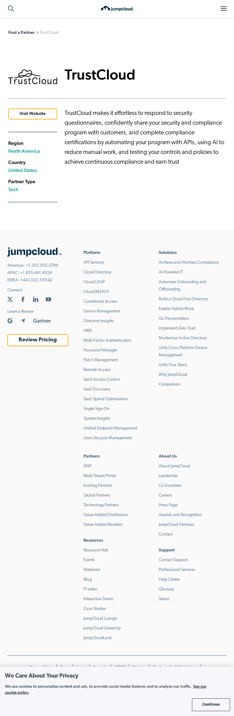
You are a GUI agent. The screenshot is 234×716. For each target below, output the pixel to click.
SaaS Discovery (96, 389)
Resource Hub (95, 550)
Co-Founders (170, 485)
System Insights (96, 418)
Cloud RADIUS (96, 292)
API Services (94, 262)
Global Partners (96, 495)
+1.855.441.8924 (36, 273)
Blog (87, 579)
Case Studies (94, 609)
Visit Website (33, 114)
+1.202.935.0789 (42, 265)
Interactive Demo (98, 599)
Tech (13, 189)
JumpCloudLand (97, 638)
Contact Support (173, 560)
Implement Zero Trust (177, 328)
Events (89, 560)
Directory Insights (98, 321)
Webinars (91, 570)
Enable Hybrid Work (176, 309)
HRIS (87, 331)
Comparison (169, 384)
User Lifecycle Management (107, 438)
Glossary (166, 589)
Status (164, 599)
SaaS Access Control (101, 379)
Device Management (101, 311)
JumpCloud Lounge (100, 618)
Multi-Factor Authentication (107, 340)
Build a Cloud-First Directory (183, 299)
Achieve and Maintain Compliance (189, 262)
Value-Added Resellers (103, 524)
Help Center (169, 579)
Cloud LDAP (94, 282)
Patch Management (100, 360)
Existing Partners (97, 485)
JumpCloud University (102, 628)
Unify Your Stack (173, 365)
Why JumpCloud (173, 374)
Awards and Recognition (180, 515)
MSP (87, 466)
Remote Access (97, 370)
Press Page (168, 505)
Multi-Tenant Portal (99, 476)
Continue (211, 705)
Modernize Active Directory (183, 338)
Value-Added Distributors (105, 515)
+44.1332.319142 (36, 280)
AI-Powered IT (171, 272)
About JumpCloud (174, 466)
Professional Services (177, 570)
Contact (166, 534)
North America (24, 151)
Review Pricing (38, 340)
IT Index (90, 589)
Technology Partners (101, 505)
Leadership (168, 476)
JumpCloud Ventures (176, 524)
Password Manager (100, 350)
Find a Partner (21, 32)
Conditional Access (100, 301)
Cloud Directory (97, 272)
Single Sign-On (96, 409)
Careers (165, 495)
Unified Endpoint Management (110, 428)
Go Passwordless (174, 318)
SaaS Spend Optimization (105, 399)
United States (22, 170)
